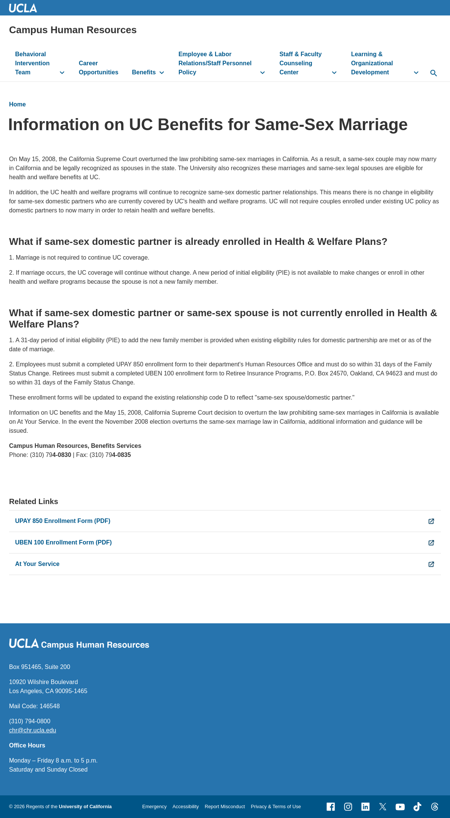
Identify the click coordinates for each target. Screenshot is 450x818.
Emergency (154, 806)
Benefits (144, 72)
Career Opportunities (99, 67)
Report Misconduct (225, 806)
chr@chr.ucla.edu (32, 730)
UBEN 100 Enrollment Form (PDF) (63, 542)
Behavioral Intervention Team (32, 63)
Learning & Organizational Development (372, 63)
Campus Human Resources (73, 30)
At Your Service (37, 564)
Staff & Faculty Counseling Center (300, 63)
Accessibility (186, 806)
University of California (85, 806)
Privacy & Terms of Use (276, 806)
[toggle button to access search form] (434, 73)
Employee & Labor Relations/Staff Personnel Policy (215, 63)
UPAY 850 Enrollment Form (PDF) (62, 521)
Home (17, 104)
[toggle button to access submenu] (62, 72)
